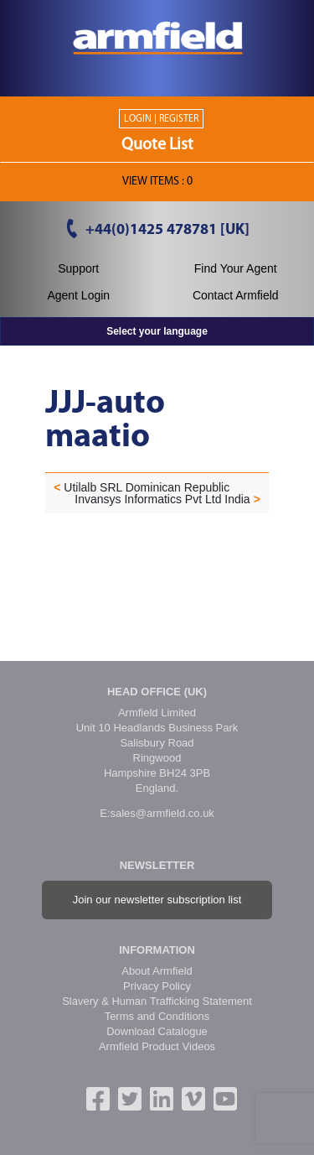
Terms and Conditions (157, 1016)
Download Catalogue (157, 1031)
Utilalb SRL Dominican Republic (146, 487)
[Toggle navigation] (157, 79)
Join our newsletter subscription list (157, 899)
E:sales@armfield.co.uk (157, 813)
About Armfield (157, 971)
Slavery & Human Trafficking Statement (157, 1001)
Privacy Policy (157, 986)
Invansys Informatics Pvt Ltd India (162, 499)
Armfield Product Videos (157, 1046)
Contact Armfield (236, 295)
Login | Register (161, 119)
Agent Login (78, 295)
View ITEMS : (157, 181)
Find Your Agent (235, 268)
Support (78, 268)
